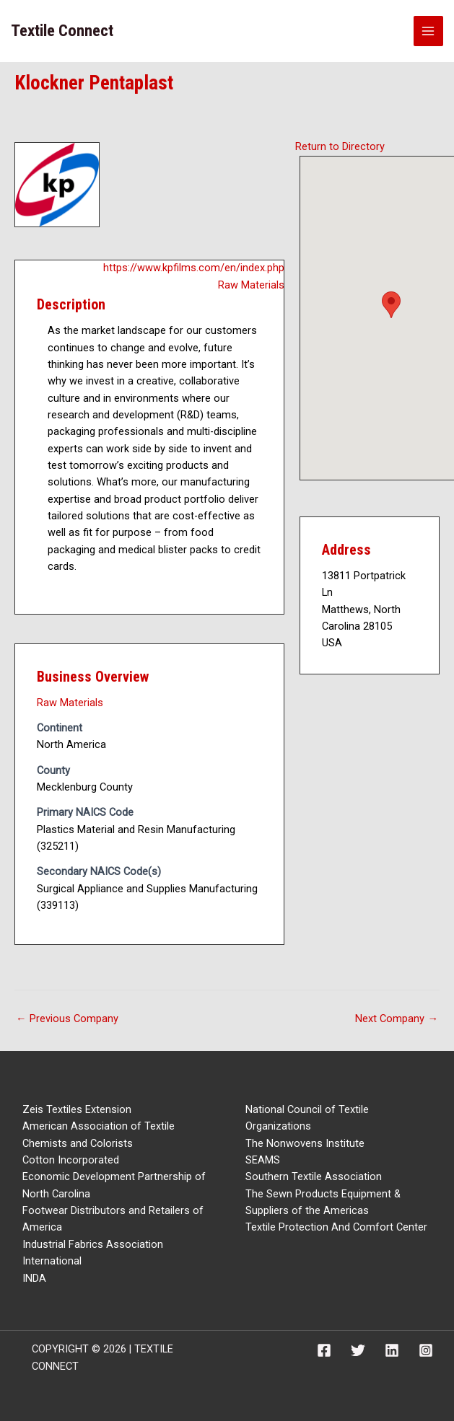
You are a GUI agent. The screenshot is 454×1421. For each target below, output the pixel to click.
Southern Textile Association (313, 1176)
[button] (391, 304)
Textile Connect (62, 30)
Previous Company (67, 1018)
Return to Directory (340, 146)
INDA (34, 1278)
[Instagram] (426, 1350)
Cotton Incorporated (70, 1159)
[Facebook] (324, 1350)
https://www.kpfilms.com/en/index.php (193, 267)
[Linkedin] (392, 1350)
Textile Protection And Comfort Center (336, 1226)
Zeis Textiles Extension (76, 1109)
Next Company (396, 1018)
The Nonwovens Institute (304, 1143)
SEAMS (262, 1159)
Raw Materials (251, 284)
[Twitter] (358, 1350)
